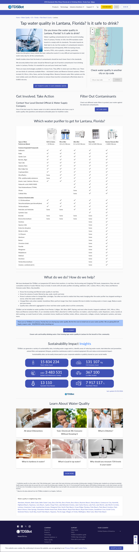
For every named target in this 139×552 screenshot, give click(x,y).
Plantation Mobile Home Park (47, 509)
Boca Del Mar (56, 502)
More (93, 2)
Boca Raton (75, 502)
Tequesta (53, 512)
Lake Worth (100, 505)
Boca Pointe (66, 502)
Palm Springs (32, 509)
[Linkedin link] (22, 526)
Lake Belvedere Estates (66, 505)
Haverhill (115, 502)
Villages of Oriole (72, 512)
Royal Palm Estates (87, 509)
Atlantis (27, 502)
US (32, 17)
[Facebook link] (18, 526)
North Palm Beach (67, 507)
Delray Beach (95, 502)
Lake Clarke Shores (81, 505)
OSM (114, 64)
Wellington (82, 512)
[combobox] (101, 80)
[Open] (109, 79)
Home (18, 17)
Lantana (20, 507)
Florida (36, 17)
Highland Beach (23, 505)
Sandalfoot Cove (99, 509)
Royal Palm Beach (74, 509)
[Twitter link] (26, 526)
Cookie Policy (82, 548)
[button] (106, 44)
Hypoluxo (32, 505)
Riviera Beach (62, 509)
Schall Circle (110, 509)
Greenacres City (105, 502)
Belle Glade (35, 502)
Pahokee (87, 507)
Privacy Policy (70, 548)
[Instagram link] (29, 526)
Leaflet (108, 64)
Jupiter (47, 505)
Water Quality (25, 17)
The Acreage (61, 512)
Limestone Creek (29, 507)
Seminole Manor (23, 512)
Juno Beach (40, 505)
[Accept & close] (116, 548)
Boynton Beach (85, 502)
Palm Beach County (46, 17)
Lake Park (92, 505)
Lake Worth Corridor (112, 505)
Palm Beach (94, 507)
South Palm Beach (43, 512)
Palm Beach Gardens (106, 507)
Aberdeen (21, 502)
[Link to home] (29, 531)
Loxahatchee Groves (43, 507)
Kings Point (54, 505)
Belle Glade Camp (45, 502)
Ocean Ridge (79, 507)
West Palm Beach (100, 512)
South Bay (32, 512)
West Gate (90, 512)
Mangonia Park (55, 507)
